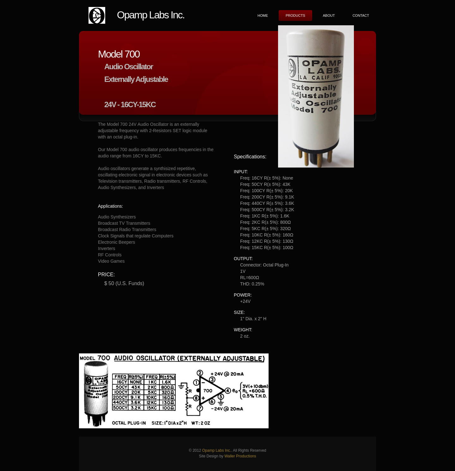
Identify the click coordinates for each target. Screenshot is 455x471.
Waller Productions (240, 456)
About (329, 15)
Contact (361, 15)
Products (295, 15)
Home (263, 15)
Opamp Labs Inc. (151, 15)
